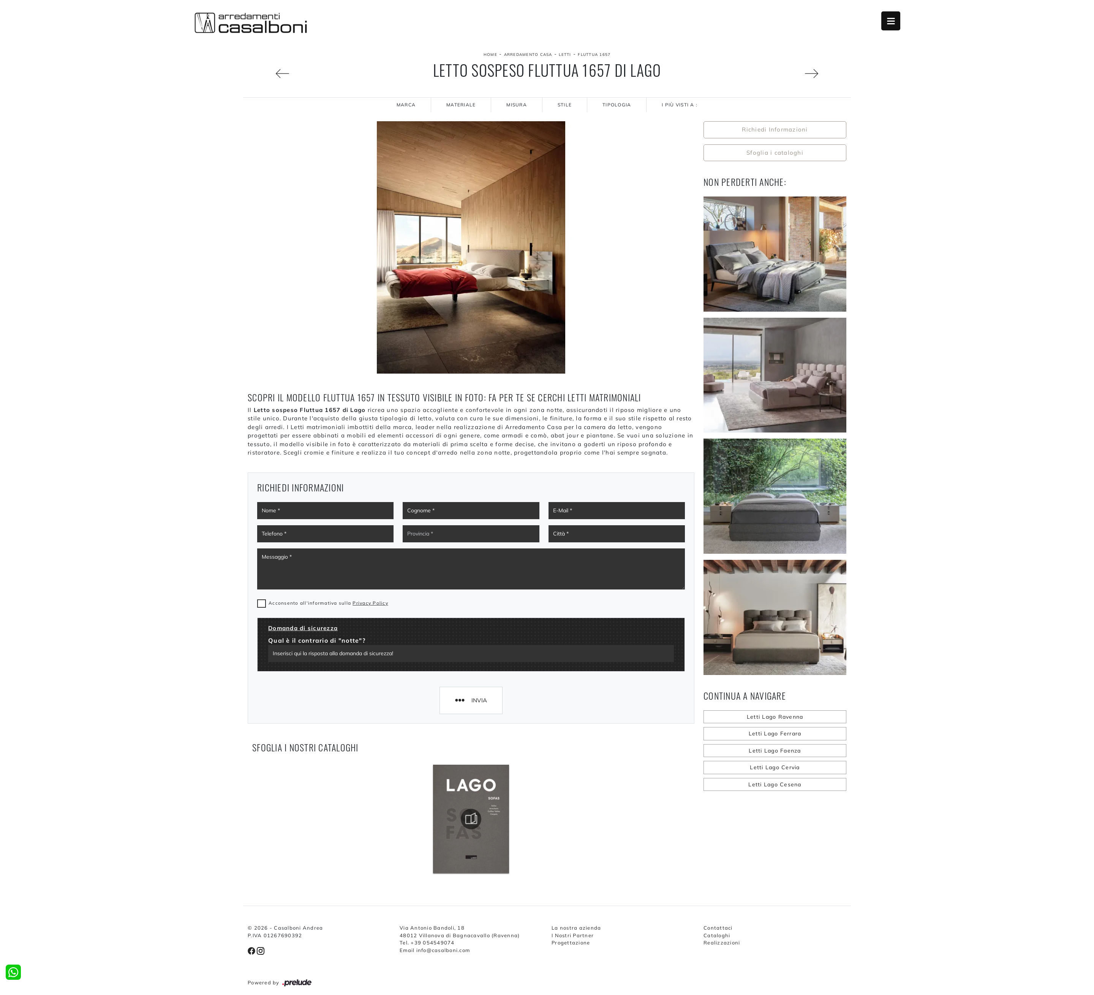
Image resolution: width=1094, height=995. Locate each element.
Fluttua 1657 (594, 54)
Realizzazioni (722, 943)
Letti (565, 54)
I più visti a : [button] (679, 105)
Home (490, 54)
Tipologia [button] (616, 105)
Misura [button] (516, 105)
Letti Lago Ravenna (775, 716)
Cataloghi (717, 935)
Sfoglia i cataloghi (774, 152)
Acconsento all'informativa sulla (328, 603)
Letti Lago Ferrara (775, 733)
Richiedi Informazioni (775, 129)
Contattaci (718, 928)
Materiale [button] (461, 105)
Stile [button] (565, 105)
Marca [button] (406, 105)
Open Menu (890, 20)
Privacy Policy (370, 603)
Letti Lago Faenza (775, 750)
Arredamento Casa (528, 54)
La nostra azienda (576, 928)
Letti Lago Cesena (774, 784)
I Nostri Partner (573, 935)
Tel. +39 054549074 (427, 943)
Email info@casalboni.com (435, 950)
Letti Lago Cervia (775, 767)
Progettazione (571, 943)
